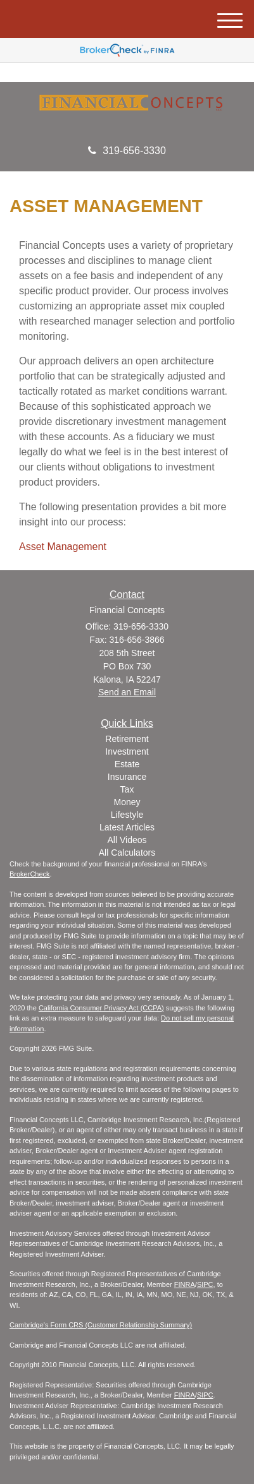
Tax (127, 789)
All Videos (126, 840)
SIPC (205, 1284)
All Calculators (127, 852)
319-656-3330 (127, 150)
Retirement (126, 739)
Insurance (127, 777)
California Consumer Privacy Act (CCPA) (101, 1008)
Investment (126, 751)
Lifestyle (127, 815)
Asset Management (62, 546)
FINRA (184, 1284)
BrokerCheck (30, 874)
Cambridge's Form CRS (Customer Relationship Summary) (101, 1325)
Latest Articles (127, 827)
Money (126, 802)
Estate (127, 764)
